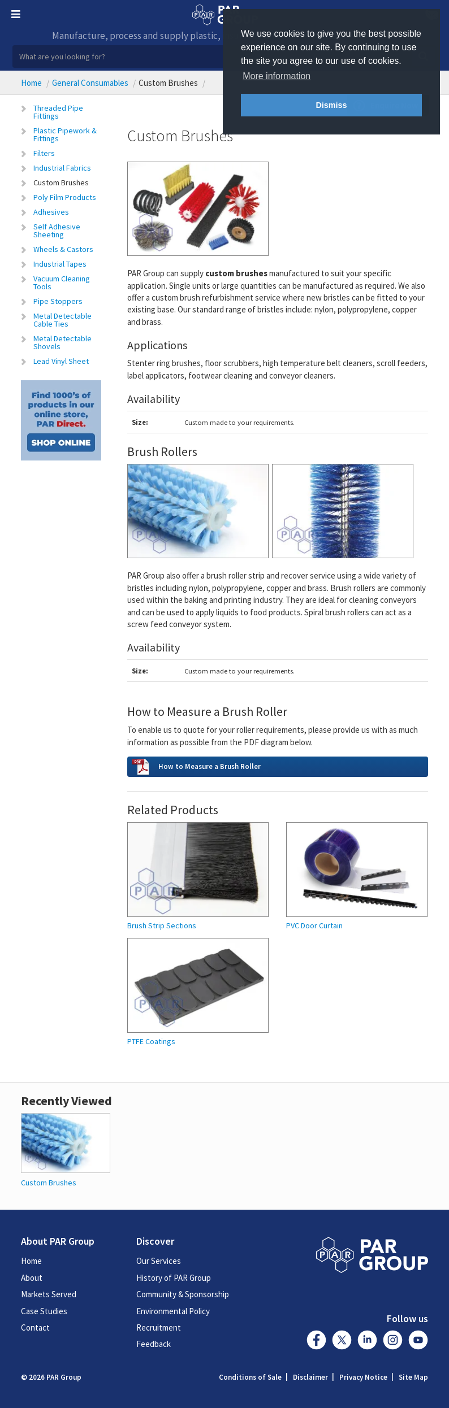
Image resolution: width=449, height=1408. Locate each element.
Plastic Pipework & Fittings (65, 134)
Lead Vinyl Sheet (61, 361)
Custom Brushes (61, 182)
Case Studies (44, 1311)
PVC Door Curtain (314, 926)
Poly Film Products (64, 197)
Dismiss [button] (331, 105)
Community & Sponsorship (182, 1294)
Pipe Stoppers (58, 301)
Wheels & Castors (63, 249)
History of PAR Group (173, 1277)
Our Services (158, 1260)
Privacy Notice (363, 1377)
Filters (44, 153)
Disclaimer (310, 1377)
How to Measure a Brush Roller (209, 766)
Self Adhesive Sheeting (56, 230)
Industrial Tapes (60, 264)
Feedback (153, 1344)
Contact (35, 1327)
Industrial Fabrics (62, 168)
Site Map (413, 1377)
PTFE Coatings (151, 1041)
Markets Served (48, 1294)
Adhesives (51, 212)
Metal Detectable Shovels (62, 342)
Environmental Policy (173, 1311)
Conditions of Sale (250, 1377)
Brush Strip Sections (161, 926)
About (31, 1277)
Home (31, 82)
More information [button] (276, 76)
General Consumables (90, 82)
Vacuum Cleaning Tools (61, 282)
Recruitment (158, 1327)
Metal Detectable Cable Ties (62, 320)
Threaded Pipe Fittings (58, 112)
